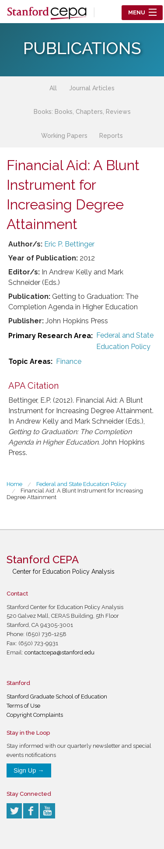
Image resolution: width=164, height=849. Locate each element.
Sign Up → (29, 770)
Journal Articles (92, 88)
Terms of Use (23, 705)
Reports (111, 135)
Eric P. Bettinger (69, 244)
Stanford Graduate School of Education (57, 696)
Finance (68, 361)
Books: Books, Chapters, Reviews (82, 111)
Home (14, 484)
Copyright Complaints (35, 715)
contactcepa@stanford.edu (59, 652)
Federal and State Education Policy (125, 341)
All (53, 88)
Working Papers (64, 135)
